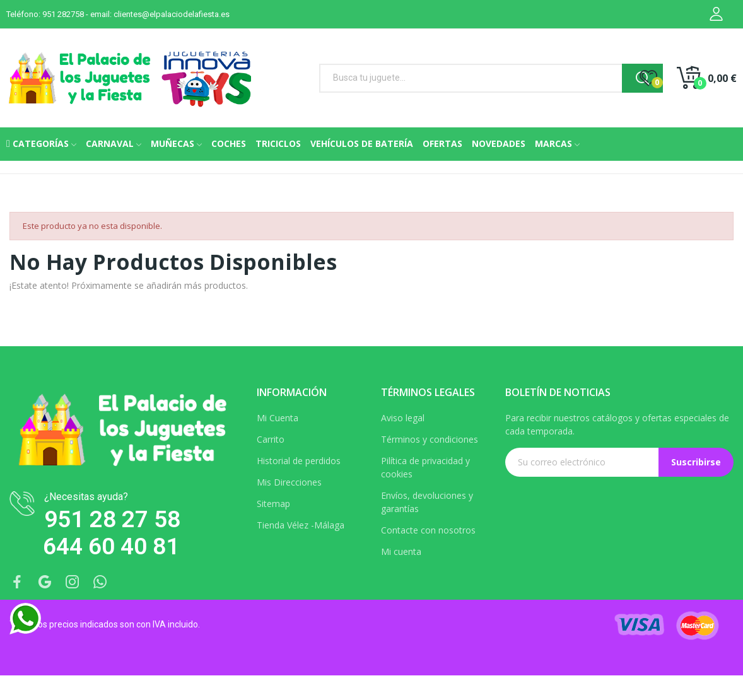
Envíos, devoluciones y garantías (427, 502)
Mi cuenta (401, 551)
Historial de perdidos (299, 461)
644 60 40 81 (111, 546)
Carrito (270, 439)
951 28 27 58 (112, 519)
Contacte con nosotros (428, 530)
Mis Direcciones (289, 482)
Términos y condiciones (429, 439)
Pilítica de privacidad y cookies (425, 467)
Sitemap (273, 504)
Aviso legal (402, 418)
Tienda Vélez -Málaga (300, 525)
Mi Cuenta (277, 418)
